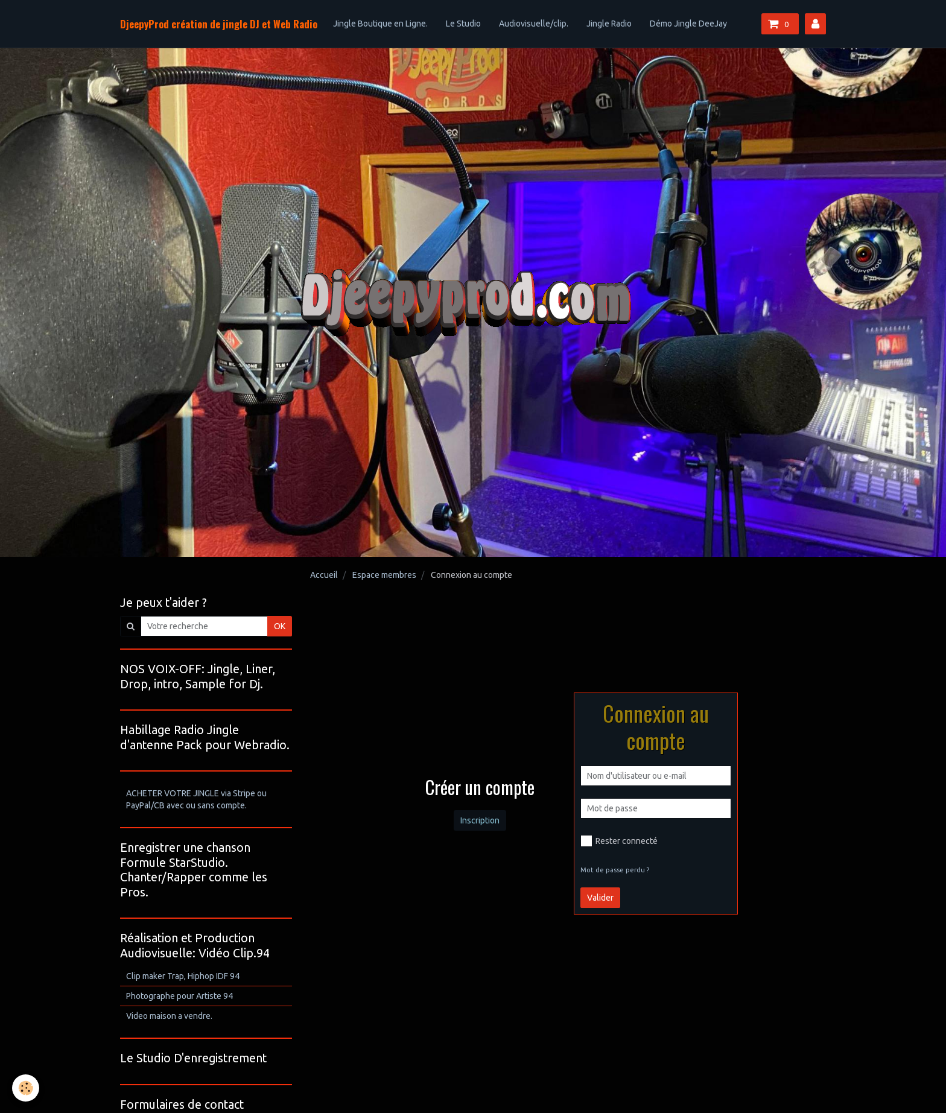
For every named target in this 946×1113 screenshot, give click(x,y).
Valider (600, 897)
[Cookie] (25, 1088)
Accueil (324, 575)
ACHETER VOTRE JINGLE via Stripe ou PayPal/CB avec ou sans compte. (196, 799)
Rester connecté (619, 841)
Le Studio (463, 23)
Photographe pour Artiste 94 (179, 996)
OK (279, 626)
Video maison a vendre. (169, 1016)
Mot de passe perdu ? (614, 870)
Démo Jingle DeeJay (688, 23)
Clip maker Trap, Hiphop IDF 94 (183, 976)
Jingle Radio (609, 23)
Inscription (480, 820)
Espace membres (384, 575)
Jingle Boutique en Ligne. (380, 23)
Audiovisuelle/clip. (533, 23)
